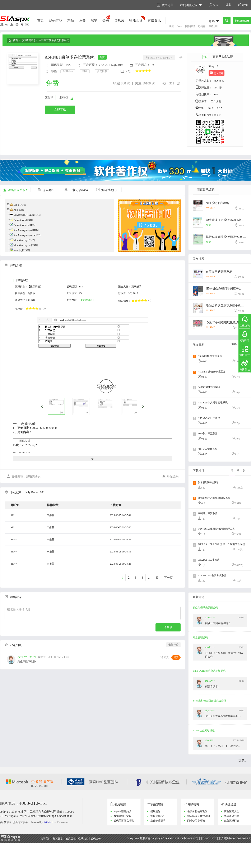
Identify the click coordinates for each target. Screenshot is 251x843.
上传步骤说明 (158, 820)
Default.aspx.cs (21, 225)
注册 (228, 4)
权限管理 (190, 26)
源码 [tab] (234, 344)
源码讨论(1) (106, 190)
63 (157, 577)
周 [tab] (232, 470)
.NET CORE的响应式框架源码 (209, 670)
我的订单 (165, 5)
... (149, 577)
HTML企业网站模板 (204, 730)
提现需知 (155, 811)
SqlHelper (68, 71)
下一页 (168, 577)
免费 (82, 20)
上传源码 (242, 20)
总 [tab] (243, 470)
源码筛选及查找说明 (198, 816)
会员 (105, 20)
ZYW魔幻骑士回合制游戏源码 (209, 700)
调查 (84, 71)
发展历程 (71, 838)
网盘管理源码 (200, 637)
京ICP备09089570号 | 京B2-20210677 (197, 838)
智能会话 (136, 20)
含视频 (119, 20)
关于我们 (46, 838)
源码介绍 (45, 190)
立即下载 (60, 109)
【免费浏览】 (87, 299)
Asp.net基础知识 (122, 811)
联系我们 (83, 838)
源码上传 (96, 838)
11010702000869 (239, 838)
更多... (242, 760)
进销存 (201, 26)
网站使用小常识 (196, 820)
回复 (175, 657)
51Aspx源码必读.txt (24, 214)
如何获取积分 (158, 816)
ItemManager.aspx (23, 230)
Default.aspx (20, 220)
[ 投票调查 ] (28, 40)
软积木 (7, 822)
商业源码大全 (231, 811)
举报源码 (170, 476)
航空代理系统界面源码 (205, 607)
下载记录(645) (76, 190)
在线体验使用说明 (197, 811)
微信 (171, 26)
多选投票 (102, 71)
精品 (70, 20)
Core (179, 26)
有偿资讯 (154, 20)
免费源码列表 (231, 820)
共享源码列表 (231, 816)
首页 (40, 20)
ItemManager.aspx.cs (24, 235)
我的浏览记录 (191, 5)
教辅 (94, 20)
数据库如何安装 (122, 816)
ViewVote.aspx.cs (22, 245)
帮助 (243, 5)
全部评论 (173, 644)
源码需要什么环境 (124, 820)
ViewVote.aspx (21, 240)
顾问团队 (58, 838)
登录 (214, 5)
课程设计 (214, 26)
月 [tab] (238, 470)
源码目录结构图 (15, 190)
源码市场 (55, 20)
